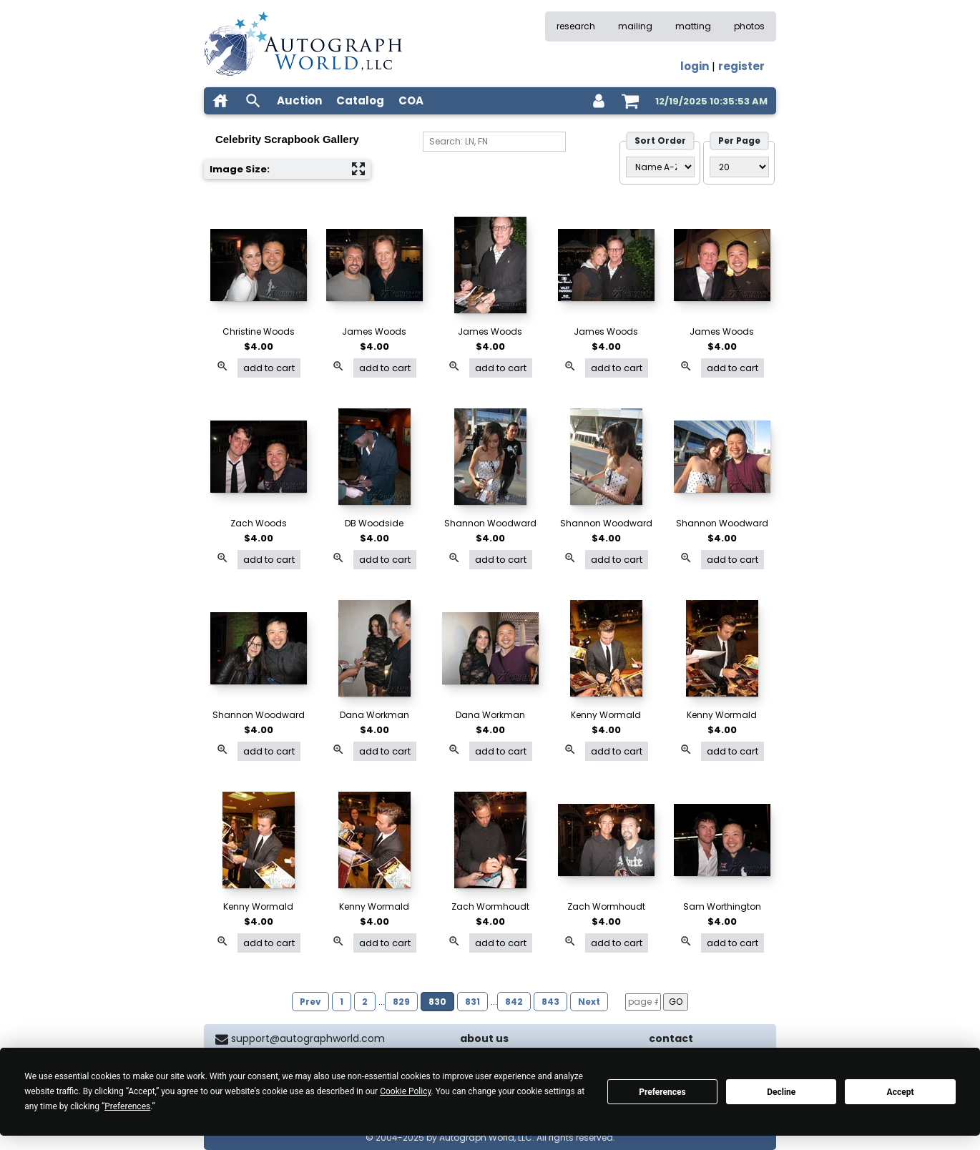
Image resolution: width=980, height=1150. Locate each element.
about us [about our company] (484, 1038)
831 (472, 1002)
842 (514, 1002)
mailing (635, 26)
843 (550, 1002)
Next (589, 1002)
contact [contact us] (671, 1038)
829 (401, 1002)
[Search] (494, 142)
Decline (781, 1092)
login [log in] (694, 66)
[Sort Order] (660, 167)
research (576, 26)
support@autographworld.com (308, 1038)
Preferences (662, 1092)
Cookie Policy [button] (405, 1091)
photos (749, 26)
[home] (220, 101)
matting (693, 26)
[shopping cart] (630, 101)
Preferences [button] (127, 1106)
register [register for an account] (741, 66)
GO (675, 1002)
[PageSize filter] (739, 167)
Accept (900, 1092)
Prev (310, 1002)
